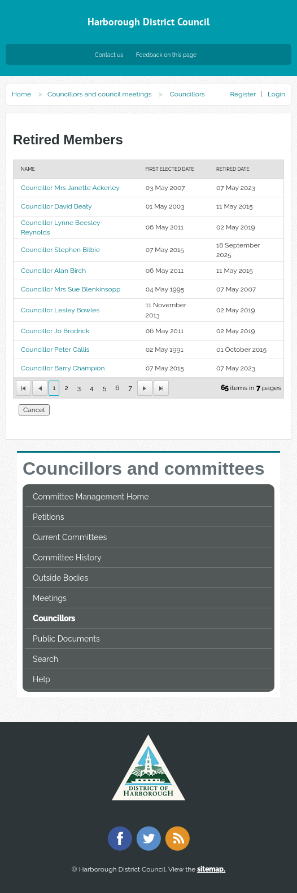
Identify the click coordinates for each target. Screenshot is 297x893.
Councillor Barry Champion (63, 368)
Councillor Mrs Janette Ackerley (70, 188)
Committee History (67, 557)
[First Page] (23, 388)
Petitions (48, 516)
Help (41, 679)
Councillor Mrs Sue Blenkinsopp (70, 289)
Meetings (50, 598)
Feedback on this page (166, 54)
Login (276, 94)
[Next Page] (144, 388)
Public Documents (66, 638)
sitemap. (211, 869)
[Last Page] (161, 388)
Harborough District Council (148, 21)
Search (45, 659)
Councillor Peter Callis (55, 349)
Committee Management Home (91, 496)
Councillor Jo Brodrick (55, 331)
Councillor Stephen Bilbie (60, 250)
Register (242, 94)
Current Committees (70, 537)
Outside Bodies (60, 577)
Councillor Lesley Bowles (60, 310)
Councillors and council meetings (99, 94)
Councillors (54, 618)
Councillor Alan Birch (53, 271)
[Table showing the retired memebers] (148, 279)
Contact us (109, 54)
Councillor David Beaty (56, 206)
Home (21, 94)
